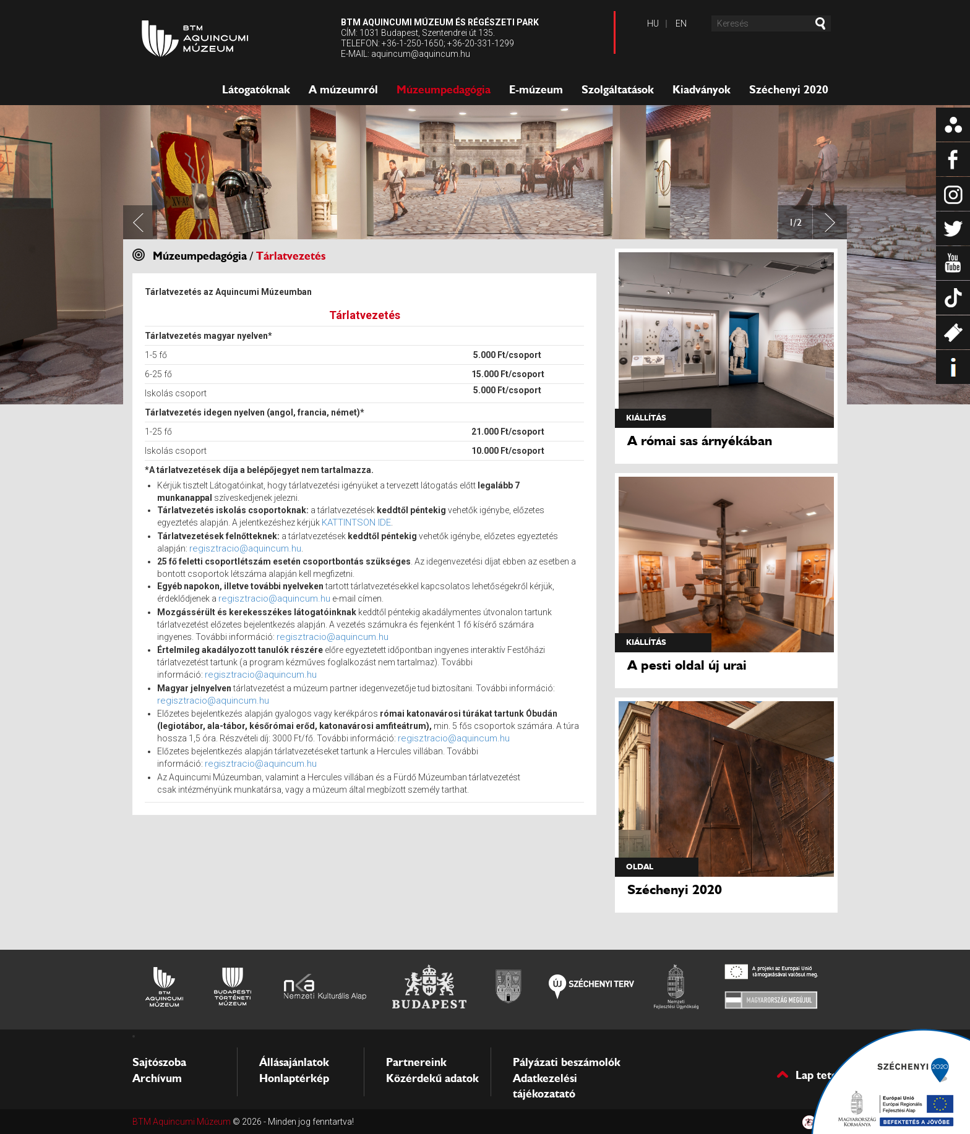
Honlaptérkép (294, 1078)
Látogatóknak (256, 89)
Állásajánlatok (294, 1062)
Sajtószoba (159, 1062)
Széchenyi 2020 (788, 89)
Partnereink (416, 1062)
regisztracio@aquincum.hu (245, 548)
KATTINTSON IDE (356, 522)
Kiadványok (701, 89)
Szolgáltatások (618, 89)
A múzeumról (343, 89)
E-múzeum (536, 89)
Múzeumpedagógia (444, 89)
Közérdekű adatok (432, 1078)
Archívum (157, 1078)
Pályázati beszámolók (566, 1062)
